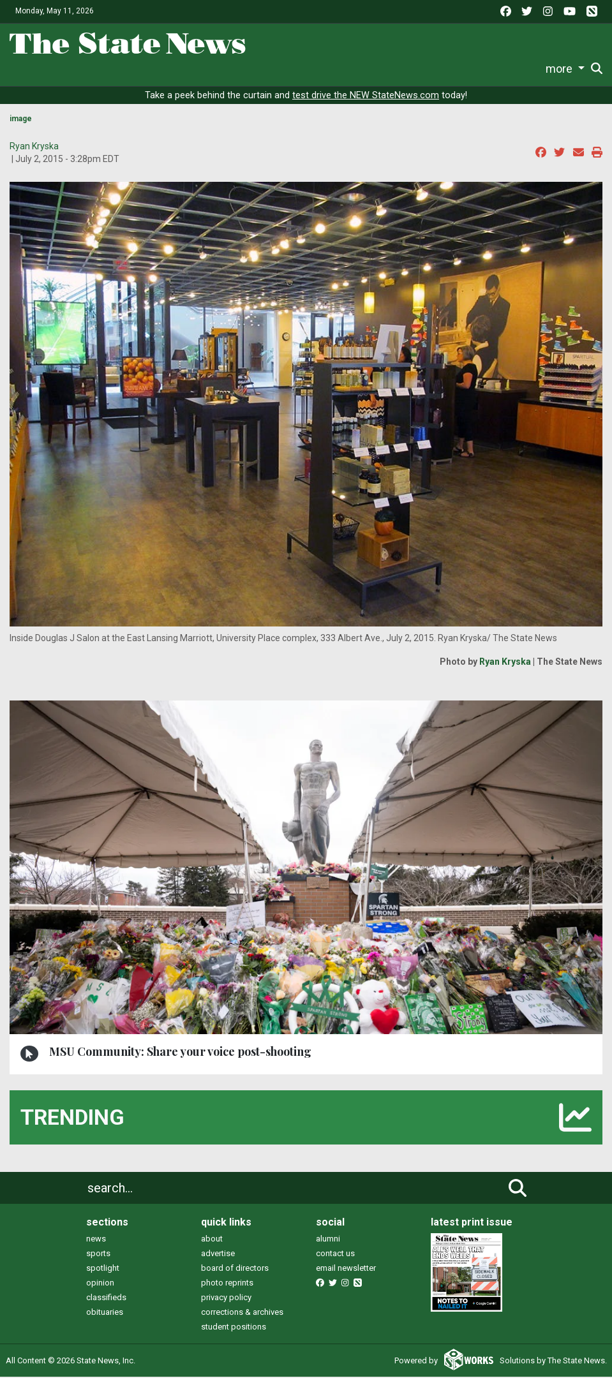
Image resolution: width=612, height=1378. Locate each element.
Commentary (316, 68)
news (96, 1240)
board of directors (235, 1269)
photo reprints (227, 1284)
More (518, 68)
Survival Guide (243, 68)
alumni (328, 1240)
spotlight (102, 1269)
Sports (175, 68)
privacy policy (226, 1298)
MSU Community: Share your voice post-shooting (180, 1052)
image (21, 119)
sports (98, 1254)
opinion (100, 1284)
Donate (566, 69)
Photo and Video (459, 68)
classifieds (106, 1298)
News (98, 68)
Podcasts (388, 68)
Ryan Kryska (34, 147)
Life (136, 68)
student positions (233, 1328)
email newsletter (346, 1269)
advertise (218, 1254)
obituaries (104, 1313)
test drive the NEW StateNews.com (365, 96)
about (212, 1240)
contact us (335, 1254)
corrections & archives (242, 1313)
